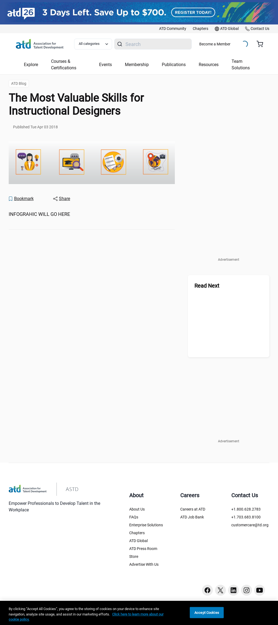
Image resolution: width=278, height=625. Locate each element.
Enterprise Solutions (146, 525)
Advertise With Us (144, 564)
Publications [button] (174, 64)
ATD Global (138, 541)
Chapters (137, 533)
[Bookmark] (21, 199)
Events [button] (105, 64)
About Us (137, 509)
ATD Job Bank (192, 517)
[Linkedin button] (233, 590)
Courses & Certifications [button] (63, 64)
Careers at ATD (192, 509)
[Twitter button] (220, 590)
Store (133, 556)
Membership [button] (137, 64)
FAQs (133, 517)
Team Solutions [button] (241, 64)
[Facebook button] (207, 590)
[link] (172, 28)
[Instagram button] (246, 590)
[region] (139, 613)
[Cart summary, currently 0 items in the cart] (261, 44)
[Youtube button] (259, 590)
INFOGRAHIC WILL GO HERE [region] (39, 214)
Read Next (206, 285)
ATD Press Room (143, 548)
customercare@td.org (249, 525)
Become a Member (214, 44)
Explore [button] (31, 64)
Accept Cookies (206, 612)
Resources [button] (209, 64)
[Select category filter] (93, 44)
